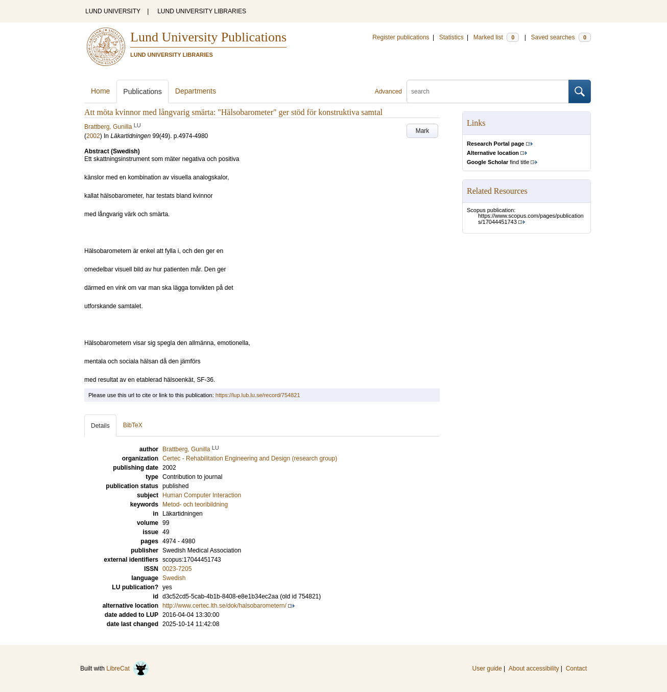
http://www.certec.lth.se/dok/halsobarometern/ (224, 605)
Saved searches (561, 37)
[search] (488, 91)
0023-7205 (177, 568)
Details (100, 425)
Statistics (451, 37)
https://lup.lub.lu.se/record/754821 (258, 395)
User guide (487, 668)
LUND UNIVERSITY (112, 11)
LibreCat (127, 668)
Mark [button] (423, 130)
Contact (576, 668)
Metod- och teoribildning (195, 504)
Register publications (400, 37)
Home (100, 91)
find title (498, 162)
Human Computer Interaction (201, 495)
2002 (93, 136)
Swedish (173, 578)
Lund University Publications (208, 37)
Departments (195, 91)
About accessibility (534, 668)
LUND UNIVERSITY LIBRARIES (201, 11)
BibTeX (132, 425)
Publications (142, 91)
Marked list (496, 37)
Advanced (388, 91)
